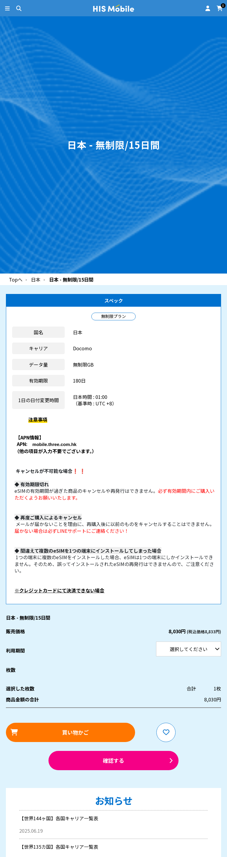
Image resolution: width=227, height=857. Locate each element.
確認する (113, 760)
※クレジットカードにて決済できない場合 (59, 590)
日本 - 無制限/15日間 (71, 279)
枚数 (10, 669)
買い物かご (75, 732)
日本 (35, 279)
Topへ (15, 279)
